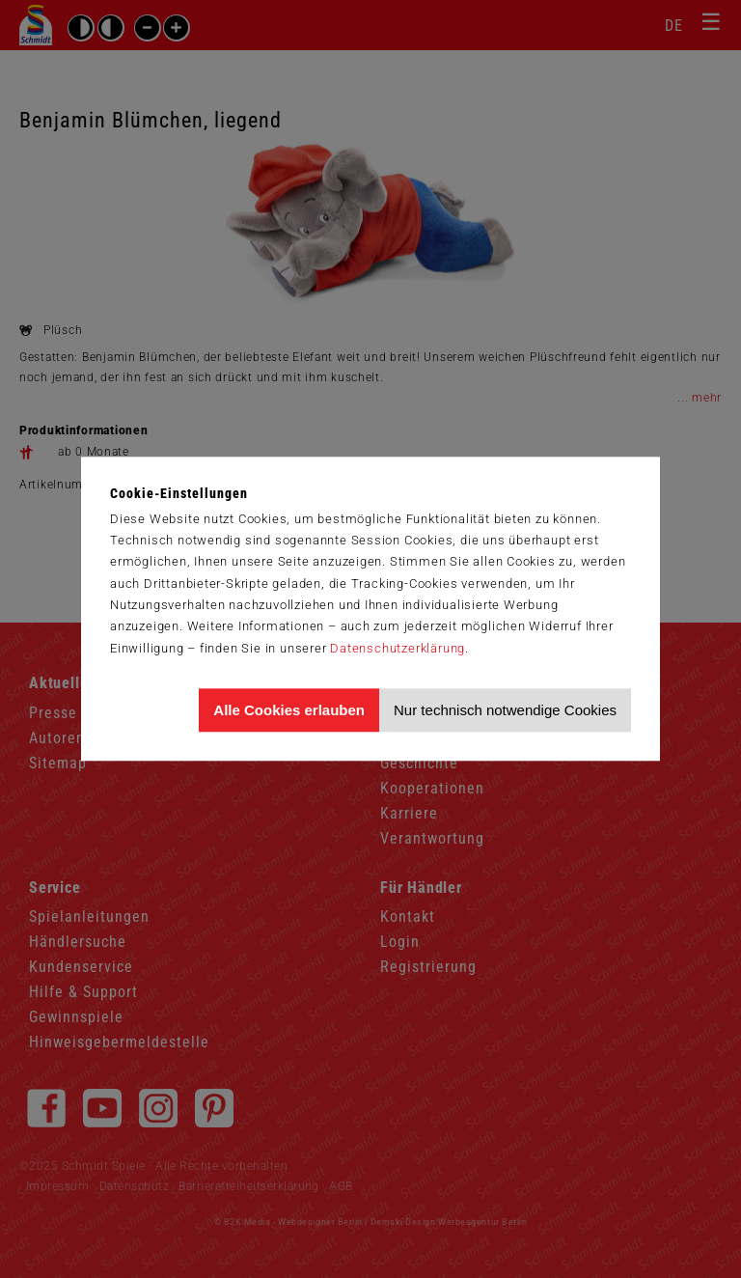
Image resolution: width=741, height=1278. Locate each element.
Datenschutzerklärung (397, 648)
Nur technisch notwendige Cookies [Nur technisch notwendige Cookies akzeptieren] (505, 710)
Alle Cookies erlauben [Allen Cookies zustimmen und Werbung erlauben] (289, 710)
